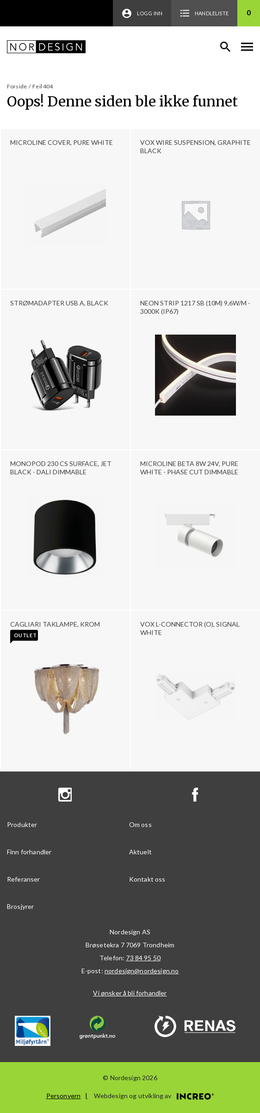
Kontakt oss (147, 879)
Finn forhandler (29, 852)
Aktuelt (140, 852)
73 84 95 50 (143, 958)
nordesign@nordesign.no (142, 971)
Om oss (140, 824)
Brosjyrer (20, 906)
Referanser (23, 879)
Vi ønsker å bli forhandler (130, 993)
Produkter (22, 824)
